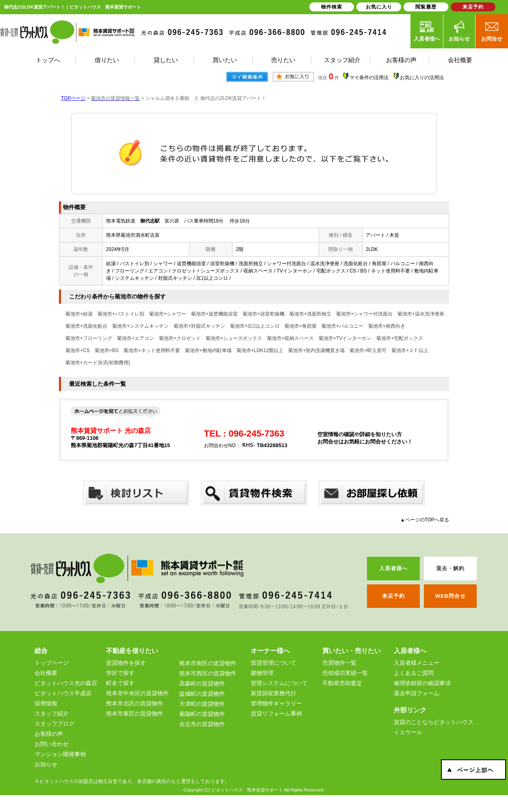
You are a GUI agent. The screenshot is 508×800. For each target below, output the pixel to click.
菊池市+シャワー (167, 314)
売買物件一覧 (339, 662)
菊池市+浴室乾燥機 (263, 314)
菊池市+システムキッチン (140, 326)
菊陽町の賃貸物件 (202, 714)
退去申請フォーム (416, 693)
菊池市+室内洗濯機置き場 (316, 350)
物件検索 (331, 7)
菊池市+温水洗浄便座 (420, 314)
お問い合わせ (52, 744)
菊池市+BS (107, 350)
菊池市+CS (77, 350)
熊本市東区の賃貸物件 (134, 713)
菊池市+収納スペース (290, 338)
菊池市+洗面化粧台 (86, 326)
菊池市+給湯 (79, 314)
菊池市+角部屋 (300, 326)
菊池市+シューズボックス (234, 338)
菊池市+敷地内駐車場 (208, 350)
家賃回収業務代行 (273, 693)
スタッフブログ (54, 723)
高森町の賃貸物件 (202, 683)
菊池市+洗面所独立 (310, 314)
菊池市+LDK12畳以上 (260, 350)
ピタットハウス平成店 (63, 693)
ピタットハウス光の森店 (66, 683)
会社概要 (46, 673)
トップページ (52, 662)
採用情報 (46, 703)
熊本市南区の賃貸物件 (207, 663)
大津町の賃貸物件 (202, 704)
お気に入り (379, 7)
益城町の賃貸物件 (202, 693)
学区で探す (120, 673)
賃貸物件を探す (126, 662)
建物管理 (262, 673)
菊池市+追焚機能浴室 (214, 314)
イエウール (408, 732)
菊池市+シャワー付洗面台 (364, 314)
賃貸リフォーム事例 (276, 713)
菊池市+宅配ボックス (399, 338)
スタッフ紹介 (52, 713)
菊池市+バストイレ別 (121, 314)
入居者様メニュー (416, 662)
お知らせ (459, 31)
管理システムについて (279, 683)
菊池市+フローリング (88, 338)
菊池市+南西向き (386, 326)
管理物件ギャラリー (276, 703)
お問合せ (491, 31)
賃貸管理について (273, 662)
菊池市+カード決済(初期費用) (97, 362)
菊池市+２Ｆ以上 (409, 350)
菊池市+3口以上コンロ (255, 326)
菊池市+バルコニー (342, 326)
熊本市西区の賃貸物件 (207, 673)
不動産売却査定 (342, 683)
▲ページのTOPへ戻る (424, 520)
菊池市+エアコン (135, 338)
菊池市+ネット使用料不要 (152, 350)
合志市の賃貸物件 (202, 724)
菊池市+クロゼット (180, 338)
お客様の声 (49, 734)
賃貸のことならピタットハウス (433, 722)
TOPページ (73, 98)
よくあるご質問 (414, 673)
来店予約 (473, 7)
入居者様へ (427, 31)
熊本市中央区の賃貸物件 (137, 693)
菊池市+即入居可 (368, 350)
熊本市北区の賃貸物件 (134, 703)
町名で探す (120, 683)
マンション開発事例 (60, 754)
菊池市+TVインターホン (345, 338)
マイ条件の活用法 (369, 77)
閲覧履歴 (425, 7)
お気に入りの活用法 (422, 77)
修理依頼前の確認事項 (422, 683)
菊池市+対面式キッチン (199, 326)
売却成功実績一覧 (345, 673)
